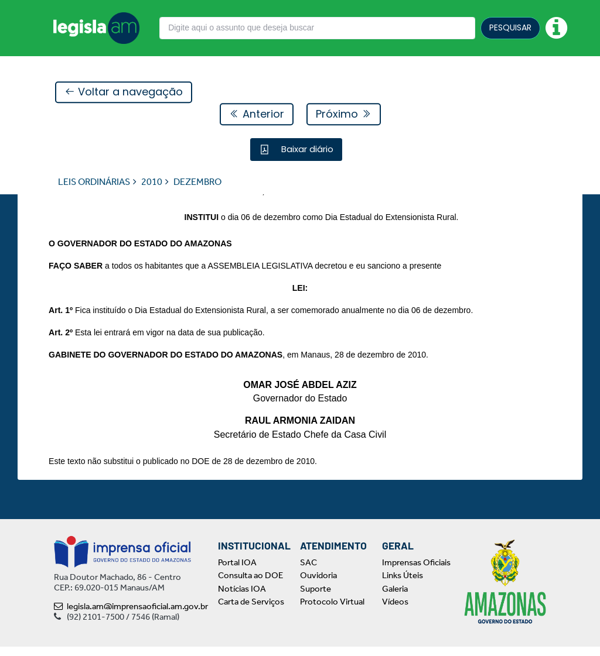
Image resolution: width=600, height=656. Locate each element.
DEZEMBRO (197, 182)
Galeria (395, 598)
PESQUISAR (510, 27)
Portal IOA (237, 571)
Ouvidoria (318, 585)
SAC (308, 571)
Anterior (256, 114)
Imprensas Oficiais (416, 571)
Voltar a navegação (123, 92)
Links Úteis (402, 585)
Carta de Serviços (251, 611)
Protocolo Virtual (332, 611)
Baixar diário (306, 149)
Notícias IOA (242, 598)
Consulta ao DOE (250, 585)
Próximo (343, 114)
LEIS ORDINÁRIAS (94, 182)
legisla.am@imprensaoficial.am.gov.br (131, 615)
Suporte (315, 598)
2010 (151, 182)
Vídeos (395, 611)
